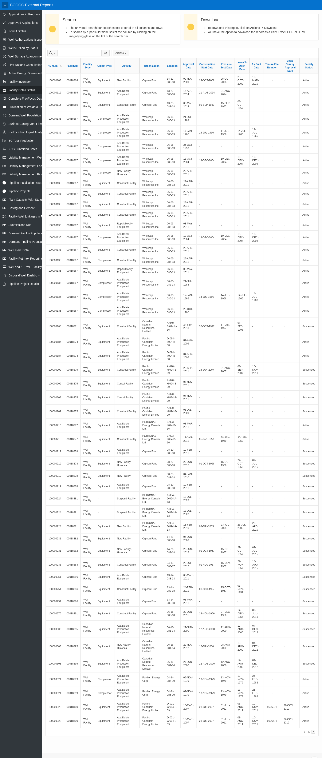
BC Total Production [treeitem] (21, 140)
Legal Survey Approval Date (290, 65)
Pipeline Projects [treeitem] (19, 191)
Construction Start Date (207, 66)
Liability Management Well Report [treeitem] (30, 157)
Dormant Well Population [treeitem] (24, 115)
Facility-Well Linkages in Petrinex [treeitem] (30, 216)
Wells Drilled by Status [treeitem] (23, 48)
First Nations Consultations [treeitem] (26, 65)
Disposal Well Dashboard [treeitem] (25, 275)
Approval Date (188, 66)
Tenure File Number (272, 66)
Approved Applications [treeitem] (23, 22)
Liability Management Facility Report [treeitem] (32, 166)
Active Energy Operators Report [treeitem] (29, 73)
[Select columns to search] (52, 53)
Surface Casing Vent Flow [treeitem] (25, 123)
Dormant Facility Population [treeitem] (26, 233)
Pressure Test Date (226, 66)
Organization (152, 65)
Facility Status (309, 66)
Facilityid (72, 65)
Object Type (104, 65)
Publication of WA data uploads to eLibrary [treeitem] (36, 107)
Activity (126, 65)
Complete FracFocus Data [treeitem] (25, 98)
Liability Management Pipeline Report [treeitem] (32, 174)
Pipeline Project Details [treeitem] (23, 284)
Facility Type (87, 66)
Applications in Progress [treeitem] (24, 14)
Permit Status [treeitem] (17, 31)
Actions (121, 53)
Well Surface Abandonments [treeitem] (27, 56)
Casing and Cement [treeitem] (21, 208)
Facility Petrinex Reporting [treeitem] (25, 258)
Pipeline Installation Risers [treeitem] (25, 182)
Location (172, 65)
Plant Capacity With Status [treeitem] (25, 199)
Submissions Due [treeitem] (19, 225)
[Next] (313, 732)
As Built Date (256, 66)
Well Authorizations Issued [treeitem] (25, 39)
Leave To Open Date (242, 66)
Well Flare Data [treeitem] (18, 250)
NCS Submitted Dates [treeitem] (22, 149)
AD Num (55, 66)
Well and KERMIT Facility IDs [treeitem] (27, 267)
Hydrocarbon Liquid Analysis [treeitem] (27, 132)
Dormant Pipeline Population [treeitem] (27, 241)
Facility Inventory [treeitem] (19, 81)
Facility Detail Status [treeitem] (21, 90)
